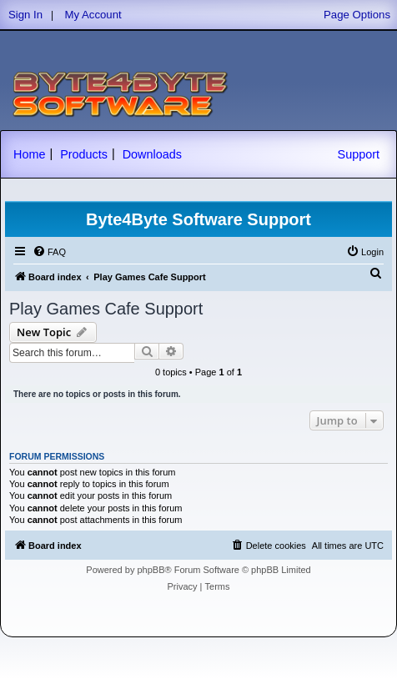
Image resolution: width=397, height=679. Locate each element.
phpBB (150, 570)
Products (84, 154)
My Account (93, 14)
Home (29, 154)
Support (358, 154)
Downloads (152, 154)
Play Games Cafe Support (106, 308)
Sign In (25, 14)
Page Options (357, 14)
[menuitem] (49, 252)
